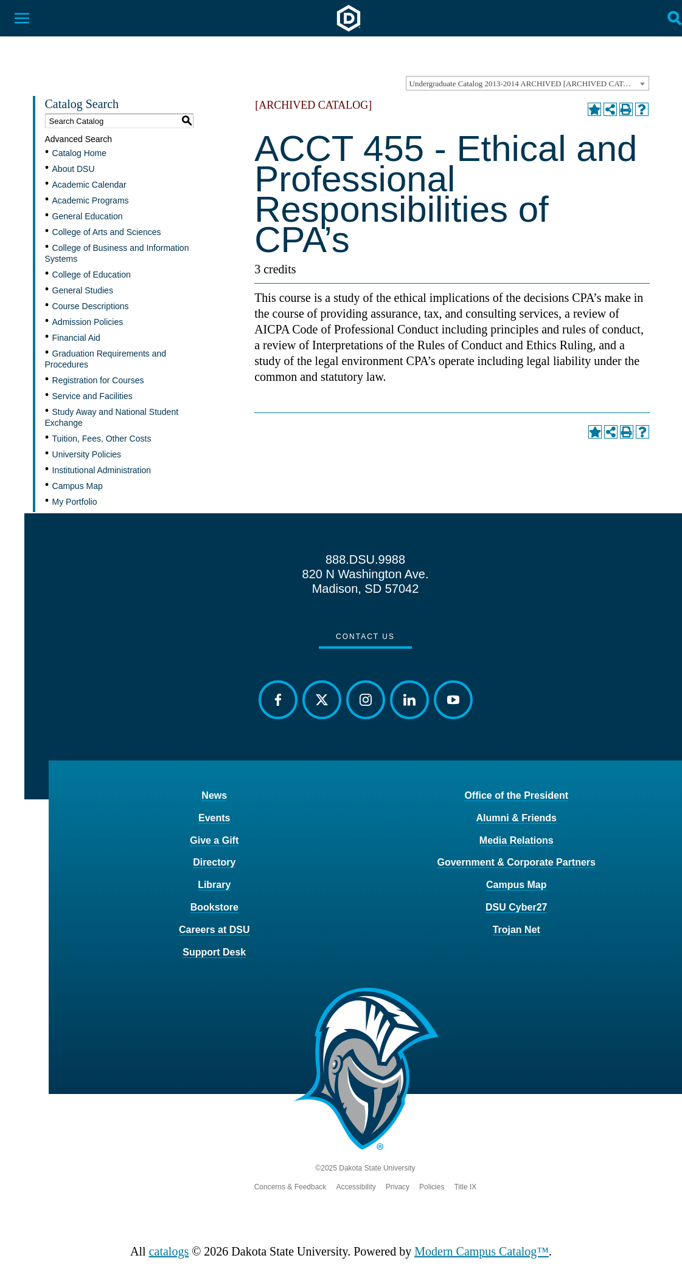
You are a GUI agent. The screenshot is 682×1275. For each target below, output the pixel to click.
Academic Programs (90, 200)
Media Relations (516, 840)
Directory (214, 862)
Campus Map (77, 486)
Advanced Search (79, 139)
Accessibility (355, 1187)
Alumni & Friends (516, 818)
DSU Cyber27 (516, 907)
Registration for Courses (98, 380)
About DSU (73, 169)
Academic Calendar (89, 185)
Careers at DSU (214, 930)
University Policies (87, 454)
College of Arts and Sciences (106, 232)
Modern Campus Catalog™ (481, 1251)
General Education (87, 216)
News (214, 795)
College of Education (91, 274)
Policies (431, 1187)
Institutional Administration (101, 470)
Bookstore (214, 907)
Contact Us (365, 636)
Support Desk (214, 952)
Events (214, 818)
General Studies (82, 290)
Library (214, 885)
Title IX (465, 1187)
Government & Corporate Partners (516, 862)
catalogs (169, 1251)
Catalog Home (79, 153)
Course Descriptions (90, 306)
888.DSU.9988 (365, 559)
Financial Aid (76, 338)
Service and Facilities (92, 396)
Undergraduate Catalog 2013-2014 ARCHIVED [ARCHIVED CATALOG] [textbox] (528, 83)
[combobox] (527, 83)
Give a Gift (214, 840)
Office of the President (516, 795)
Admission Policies (88, 322)
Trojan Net (516, 930)
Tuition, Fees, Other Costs (101, 438)
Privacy (397, 1187)
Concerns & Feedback (290, 1187)
